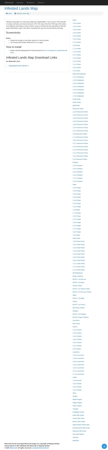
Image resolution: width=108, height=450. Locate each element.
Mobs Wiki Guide (78, 415)
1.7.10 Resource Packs (80, 137)
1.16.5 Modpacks (78, 90)
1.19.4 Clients (77, 330)
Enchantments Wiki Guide (81, 428)
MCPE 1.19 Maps (78, 298)
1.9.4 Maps (76, 235)
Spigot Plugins (77, 402)
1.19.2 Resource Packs (80, 118)
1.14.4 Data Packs (79, 267)
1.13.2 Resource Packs (80, 150)
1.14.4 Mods (77, 58)
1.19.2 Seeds (77, 387)
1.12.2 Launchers (78, 371)
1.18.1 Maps (77, 216)
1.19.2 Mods (77, 29)
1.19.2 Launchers (78, 361)
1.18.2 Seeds (77, 390)
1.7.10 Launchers (78, 374)
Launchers (19, 2)
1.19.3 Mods (77, 26)
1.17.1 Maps (77, 219)
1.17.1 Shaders (78, 178)
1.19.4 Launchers (78, 355)
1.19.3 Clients (77, 333)
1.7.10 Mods (77, 48)
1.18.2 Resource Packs (80, 121)
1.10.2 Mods (77, 67)
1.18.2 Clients (77, 339)
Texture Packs (77, 285)
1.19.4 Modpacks (78, 77)
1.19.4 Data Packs (79, 241)
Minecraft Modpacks (79, 74)
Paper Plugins (77, 406)
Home (9, 13)
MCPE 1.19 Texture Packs (81, 289)
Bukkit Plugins (77, 399)
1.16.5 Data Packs (79, 254)
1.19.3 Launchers (78, 358)
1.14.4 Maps (77, 222)
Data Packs (76, 238)
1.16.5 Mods (77, 36)
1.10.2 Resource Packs (80, 156)
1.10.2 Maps (77, 232)
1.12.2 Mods (77, 42)
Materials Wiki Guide (79, 431)
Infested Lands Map (22, 13)
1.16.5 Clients (77, 342)
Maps (74, 184)
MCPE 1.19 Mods (78, 282)
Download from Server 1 (19, 66)
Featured (41, 2)
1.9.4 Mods (76, 71)
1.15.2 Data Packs (79, 257)
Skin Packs (76, 323)
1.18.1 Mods (77, 52)
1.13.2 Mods (77, 61)
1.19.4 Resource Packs (80, 112)
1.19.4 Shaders (78, 165)
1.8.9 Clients (77, 349)
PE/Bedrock (30, 2)
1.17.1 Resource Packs (80, 143)
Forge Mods (77, 99)
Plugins (75, 396)
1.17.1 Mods (77, 55)
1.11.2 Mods (77, 64)
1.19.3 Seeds (77, 383)
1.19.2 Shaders (78, 172)
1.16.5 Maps (77, 200)
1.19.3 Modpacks (78, 80)
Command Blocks (78, 434)
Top (103, 445)
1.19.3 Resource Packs (80, 115)
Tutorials (75, 409)
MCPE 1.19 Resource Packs (82, 292)
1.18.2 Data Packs (79, 251)
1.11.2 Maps (77, 229)
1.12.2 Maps (77, 206)
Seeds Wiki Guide (78, 418)
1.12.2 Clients (77, 346)
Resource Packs (78, 108)
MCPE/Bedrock (78, 273)
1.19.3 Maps (77, 191)
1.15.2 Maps (77, 203)
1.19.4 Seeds (77, 380)
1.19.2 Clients (77, 336)
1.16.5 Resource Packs (80, 124)
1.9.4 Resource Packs (80, 159)
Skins (74, 393)
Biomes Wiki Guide (79, 421)
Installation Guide (78, 412)
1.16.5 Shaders (78, 181)
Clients (75, 301)
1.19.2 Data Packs (79, 248)
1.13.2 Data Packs (79, 270)
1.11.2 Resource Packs (80, 153)
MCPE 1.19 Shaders (79, 314)
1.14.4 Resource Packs (80, 146)
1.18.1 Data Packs (79, 260)
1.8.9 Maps (76, 210)
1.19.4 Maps (77, 187)
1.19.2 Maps (77, 194)
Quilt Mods (76, 105)
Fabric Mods (77, 102)
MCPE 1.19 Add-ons (79, 279)
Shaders (75, 162)
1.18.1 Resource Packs (80, 140)
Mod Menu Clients (79, 308)
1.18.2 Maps (77, 197)
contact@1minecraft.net (40, 448)
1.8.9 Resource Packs (80, 134)
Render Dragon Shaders (81, 317)
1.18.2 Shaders (78, 175)
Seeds (75, 377)
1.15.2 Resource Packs (80, 127)
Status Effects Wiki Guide (81, 425)
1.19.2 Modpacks (78, 83)
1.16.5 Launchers (78, 368)
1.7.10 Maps (77, 213)
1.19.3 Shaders (78, 169)
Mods (74, 20)
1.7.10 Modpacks (78, 96)
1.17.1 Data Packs (79, 263)
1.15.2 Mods (77, 39)
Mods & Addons (78, 276)
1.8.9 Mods (76, 45)
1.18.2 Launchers (78, 364)
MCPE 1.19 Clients (79, 304)
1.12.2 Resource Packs (80, 131)
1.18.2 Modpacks (78, 86)
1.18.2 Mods (77, 33)
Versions (75, 437)
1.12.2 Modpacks (78, 93)
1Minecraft (8, 3)
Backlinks (76, 440)
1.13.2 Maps (77, 225)
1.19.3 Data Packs (79, 244)
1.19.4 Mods (77, 23)
